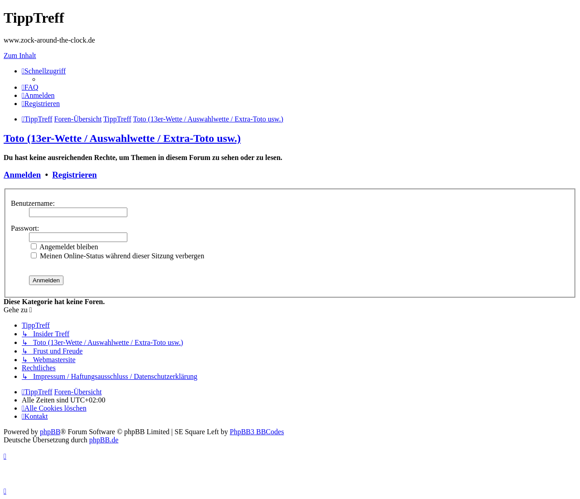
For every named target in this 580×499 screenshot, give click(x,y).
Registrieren (74, 174)
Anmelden (22, 174)
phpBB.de (103, 440)
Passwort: (25, 228)
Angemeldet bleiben (64, 247)
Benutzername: (33, 203)
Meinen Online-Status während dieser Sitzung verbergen (117, 256)
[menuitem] (30, 87)
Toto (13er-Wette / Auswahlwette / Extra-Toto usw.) (122, 138)
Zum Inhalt (20, 55)
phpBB (50, 432)
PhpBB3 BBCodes (257, 432)
